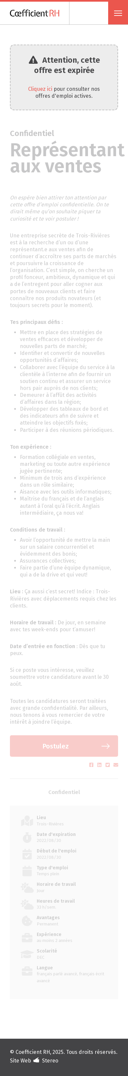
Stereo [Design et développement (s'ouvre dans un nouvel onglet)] (50, 1061)
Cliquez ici (40, 89)
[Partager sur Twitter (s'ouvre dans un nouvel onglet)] (108, 765)
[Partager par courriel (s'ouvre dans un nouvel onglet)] (115, 765)
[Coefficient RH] (39, 13)
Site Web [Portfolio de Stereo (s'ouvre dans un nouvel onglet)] (20, 1061)
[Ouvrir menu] (118, 13)
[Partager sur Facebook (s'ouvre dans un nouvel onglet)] (92, 765)
